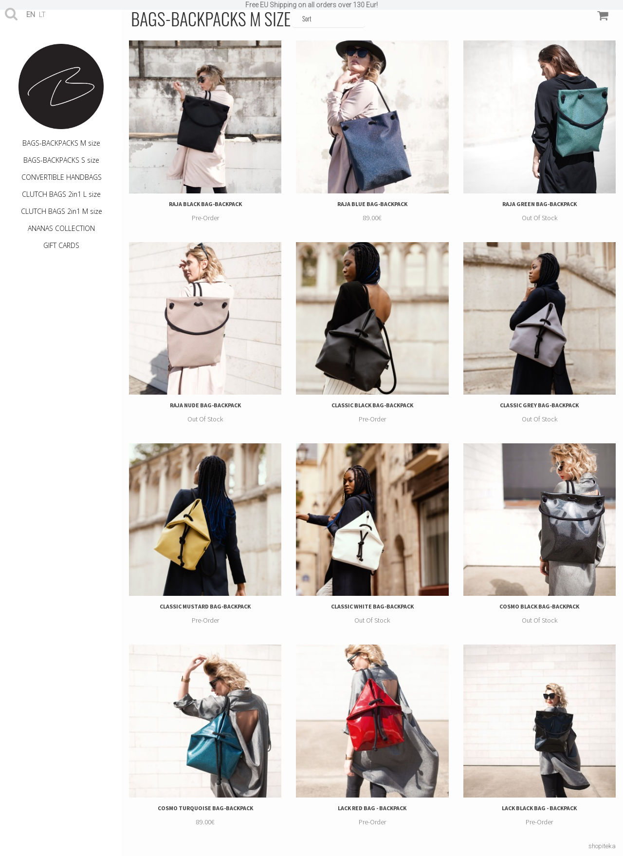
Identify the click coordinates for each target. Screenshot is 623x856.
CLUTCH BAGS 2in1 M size (61, 211)
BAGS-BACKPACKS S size (61, 160)
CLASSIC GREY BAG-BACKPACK (539, 405)
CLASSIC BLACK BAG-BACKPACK (372, 405)
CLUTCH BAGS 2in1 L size (61, 194)
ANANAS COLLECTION (61, 228)
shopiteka (602, 846)
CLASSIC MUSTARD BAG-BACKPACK (205, 606)
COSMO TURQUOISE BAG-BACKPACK (205, 808)
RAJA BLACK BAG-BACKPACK (205, 204)
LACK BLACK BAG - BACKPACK (539, 808)
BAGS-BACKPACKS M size (61, 143)
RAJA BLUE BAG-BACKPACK (372, 204)
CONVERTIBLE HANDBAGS (61, 177)
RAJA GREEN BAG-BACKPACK (539, 204)
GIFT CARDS (61, 245)
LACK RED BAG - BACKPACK (372, 808)
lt (42, 15)
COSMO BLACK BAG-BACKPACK (539, 606)
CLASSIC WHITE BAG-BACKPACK (372, 606)
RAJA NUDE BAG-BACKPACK (205, 405)
